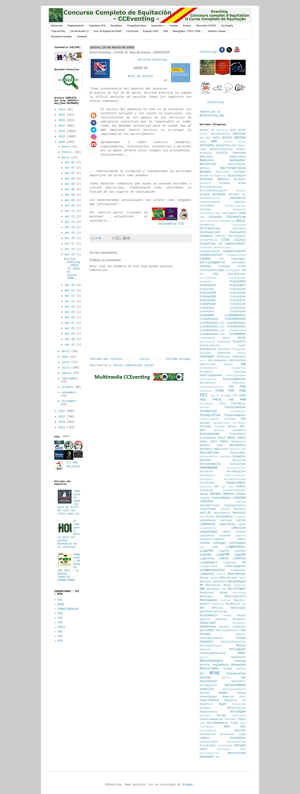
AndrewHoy (207, 145)
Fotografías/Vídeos (136, 25)
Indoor (241, 486)
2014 (63, 109)
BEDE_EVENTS (223, 172)
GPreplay (219, 430)
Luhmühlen (207, 573)
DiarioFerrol (207, 342)
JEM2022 (241, 494)
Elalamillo (208, 349)
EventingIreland (236, 375)
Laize (242, 524)
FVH (60, 636)
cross (242, 266)
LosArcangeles (235, 566)
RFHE (61, 604)
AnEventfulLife (226, 145)
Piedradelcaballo (211, 638)
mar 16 (70, 238)
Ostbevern (239, 619)
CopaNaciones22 (210, 251)
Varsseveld (227, 734)
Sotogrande (239, 704)
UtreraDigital (208, 730)
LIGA (215, 547)
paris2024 (207, 630)
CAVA (242, 213)
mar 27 (70, 323)
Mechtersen (213, 585)
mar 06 (70, 189)
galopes (205, 423)
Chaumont (206, 235)
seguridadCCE (209, 700)
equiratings (208, 364)
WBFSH (203, 749)
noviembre (69, 392)
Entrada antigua (178, 359)
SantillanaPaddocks (234, 689)
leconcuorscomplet (212, 539)
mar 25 (70, 312)
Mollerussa (239, 593)
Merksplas (213, 589)
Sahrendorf (238, 681)
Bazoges (205, 171)
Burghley (219, 194)
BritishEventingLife (213, 190)
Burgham (205, 194)
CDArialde (212, 221)
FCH (60, 640)
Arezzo (241, 149)
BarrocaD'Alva (233, 168)
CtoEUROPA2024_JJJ (212, 334)
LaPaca (226, 532)
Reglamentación (75, 25)
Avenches (239, 152)
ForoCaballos (238, 411)
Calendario (238, 198)
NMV (202, 608)
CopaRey (205, 258)
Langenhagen (208, 531)
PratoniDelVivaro (212, 653)
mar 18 (70, 249)
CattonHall (230, 213)
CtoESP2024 (207, 311)
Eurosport (206, 371)
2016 (63, 120)
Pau (243, 630)
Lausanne (225, 535)
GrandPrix (239, 430)
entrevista (238, 360)
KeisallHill (222, 513)
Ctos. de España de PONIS (107, 31)
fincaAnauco (207, 404)
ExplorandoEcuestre (211, 387)
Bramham (225, 183)
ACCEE (242, 130)
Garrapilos (239, 423)
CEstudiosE (239, 225)
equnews (228, 364)
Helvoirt (235, 449)
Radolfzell (238, 657)
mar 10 (70, 205)
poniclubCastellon (233, 641)
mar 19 (70, 254)
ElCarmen (223, 349)
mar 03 (70, 173)
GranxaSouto (238, 434)
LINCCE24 (239, 558)
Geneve (232, 426)
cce (202, 217)
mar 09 (70, 200)
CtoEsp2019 (208, 292)
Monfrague (206, 596)
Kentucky (239, 512)
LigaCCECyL (236, 547)
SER (244, 700)
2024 (63, 427)
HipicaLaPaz (238, 452)
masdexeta (219, 581)
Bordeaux (240, 179)
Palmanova (239, 627)
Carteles (174, 25)
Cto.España (227, 25)
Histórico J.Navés (217, 31)
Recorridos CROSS (206, 25)
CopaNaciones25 (237, 255)
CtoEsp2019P (238, 293)
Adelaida (239, 133)
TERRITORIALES (68, 609)
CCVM (202, 221)
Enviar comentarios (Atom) (134, 365)
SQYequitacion (236, 708)
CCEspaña (215, 216)
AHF (214, 141)
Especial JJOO (150, 31)
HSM (216, 486)
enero (66, 146)
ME (201, 585)
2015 (63, 114)
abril (66, 351)
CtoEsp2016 (208, 285)
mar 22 (70, 295)
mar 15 (70, 232)
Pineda (241, 637)
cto (215, 274)
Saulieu (205, 693)
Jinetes (205, 498)
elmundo (241, 353)
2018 (63, 131)
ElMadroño (223, 353)
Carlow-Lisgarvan (235, 206)
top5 (202, 723)
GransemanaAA (209, 433)
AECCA (216, 138)
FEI (60, 599)
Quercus (204, 657)
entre (203, 360)
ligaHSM (240, 554)
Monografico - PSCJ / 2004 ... (188, 31)
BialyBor (240, 172)
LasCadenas (207, 535)
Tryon (234, 722)
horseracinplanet (235, 475)
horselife (206, 471)
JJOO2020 (239, 497)
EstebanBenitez (209, 368)
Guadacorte (238, 441)
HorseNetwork (207, 475)
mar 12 (70, 216)
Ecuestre (239, 341)
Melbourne (240, 585)
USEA (226, 726)
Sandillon (207, 689)
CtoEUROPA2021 (236, 323)
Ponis (241, 645)
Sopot (223, 704)
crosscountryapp (212, 270)
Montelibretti (235, 596)
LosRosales (238, 570)
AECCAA (227, 137)
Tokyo (242, 719)
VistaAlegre (208, 745)
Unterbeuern (207, 727)
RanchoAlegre (211, 661)
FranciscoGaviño (209, 419)
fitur (222, 403)
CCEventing (215, 102)
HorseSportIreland (235, 479)
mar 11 (70, 211)
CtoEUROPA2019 (235, 319)
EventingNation (234, 379)
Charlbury (239, 228)
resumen (228, 668)
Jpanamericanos (210, 505)
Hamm (220, 445)
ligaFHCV (240, 551)
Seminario (230, 700)
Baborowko (206, 156)
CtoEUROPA (207, 315)
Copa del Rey (58, 31)
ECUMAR (242, 345)
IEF (223, 487)
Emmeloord (239, 356)
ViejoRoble (238, 737)
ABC (212, 130)
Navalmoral (217, 604)
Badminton (207, 160)
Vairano (240, 730)
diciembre (69, 401)
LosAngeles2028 (209, 566)
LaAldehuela (208, 520)
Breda (242, 183)
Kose (202, 517)
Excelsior (239, 383)
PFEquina (240, 634)
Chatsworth (238, 232)
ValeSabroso (208, 734)
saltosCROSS (235, 685)
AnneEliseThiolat (221, 149)
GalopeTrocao (221, 423)
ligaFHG (205, 554)
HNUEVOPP (205, 460)
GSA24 (224, 441)
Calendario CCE (97, 25)
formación (208, 411)
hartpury (206, 449)
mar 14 (70, 227)
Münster (225, 600)
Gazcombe (220, 426)
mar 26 (70, 317)
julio (66, 367)
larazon (241, 532)
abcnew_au (222, 130)
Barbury (205, 168)
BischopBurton (218, 176)
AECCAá (240, 137)
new (244, 604)
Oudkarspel (208, 622)
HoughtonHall (236, 482)
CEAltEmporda (227, 221)
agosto (67, 373)
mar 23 (70, 301)
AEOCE (203, 142)
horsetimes (207, 483)
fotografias (210, 415)
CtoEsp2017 (238, 285)
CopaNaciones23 (234, 251)
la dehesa (240, 517)
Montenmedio (208, 600)
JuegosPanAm (208, 509)
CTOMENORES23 (207, 338)
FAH (60, 622)
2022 (63, 416)
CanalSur (240, 202)
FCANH (220, 390)
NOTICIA (217, 608)
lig (202, 547)
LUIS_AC (221, 574)
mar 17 (70, 243)
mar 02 (70, 167)
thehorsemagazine (211, 719)
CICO (225, 240)
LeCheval (240, 536)
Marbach (232, 577)
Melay (227, 585)
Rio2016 (205, 677)
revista (241, 668)
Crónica (224, 266)
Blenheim (206, 179)
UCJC (243, 723)
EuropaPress (239, 368)
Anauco (242, 142)
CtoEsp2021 (208, 300)
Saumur (223, 692)
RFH (202, 673)
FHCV (203, 399)
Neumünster (233, 604)
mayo (66, 356)
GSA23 (213, 441)
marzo (66, 157)
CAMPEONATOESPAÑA (210, 202)
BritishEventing (210, 187)
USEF (243, 726)
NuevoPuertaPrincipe (213, 611)
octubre (68, 387)
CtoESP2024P (238, 311)
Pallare (224, 627)
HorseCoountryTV (236, 468)
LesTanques (238, 543)
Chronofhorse (208, 240)
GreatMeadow (208, 438)
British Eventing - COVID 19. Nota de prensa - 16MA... (72, 269)
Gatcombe (205, 426)
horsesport (206, 479)
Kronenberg (224, 516)
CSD (243, 270)
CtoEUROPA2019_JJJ (212, 323)
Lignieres (207, 558)
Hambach (205, 445)
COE (220, 244)
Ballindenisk (237, 164)
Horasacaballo (210, 463)
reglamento (220, 664)
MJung (223, 592)
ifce (230, 487)
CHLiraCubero (237, 236)
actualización (220, 133)
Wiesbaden (207, 756)
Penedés (205, 634)
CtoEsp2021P (238, 300)
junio (66, 362)
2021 (63, 411)
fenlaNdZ (225, 396)
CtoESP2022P (238, 304)
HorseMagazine (236, 471)
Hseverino (205, 487)
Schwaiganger (208, 696)
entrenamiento (217, 360)
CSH (202, 274)
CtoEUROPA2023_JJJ (212, 330)
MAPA (222, 577)
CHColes (220, 236)
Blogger (187, 784)
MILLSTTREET (237, 588)
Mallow (204, 577)
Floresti (205, 407)
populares (205, 649)
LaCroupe (226, 520)
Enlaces (187, 25)
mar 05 (70, 184)
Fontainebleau (235, 407)
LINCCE (223, 558)
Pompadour (207, 641)
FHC (60, 631)
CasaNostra (239, 209)
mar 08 (70, 194)
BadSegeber (238, 160)
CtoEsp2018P (238, 289)
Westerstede (237, 753)
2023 (63, 422)
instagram (206, 490)
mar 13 (70, 221)
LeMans (241, 539)
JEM (165, 31)
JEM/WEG (215, 494)
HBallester (221, 449)
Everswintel (208, 383)
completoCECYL (235, 243)
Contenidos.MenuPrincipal (215, 247)
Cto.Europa (132, 31)
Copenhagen (238, 259)
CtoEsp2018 (207, 289)
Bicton (204, 175)
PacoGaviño (239, 623)
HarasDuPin (238, 445)
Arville (222, 152)
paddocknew (208, 626)
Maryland (205, 581)
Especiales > (157, 25)
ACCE (233, 130)
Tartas (221, 715)
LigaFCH (224, 551)
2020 (63, 142)
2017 (63, 125)
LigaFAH (206, 551)
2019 (63, 136)
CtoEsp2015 (238, 281)
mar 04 (70, 178)
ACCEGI (203, 134)
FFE (235, 395)
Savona (241, 693)
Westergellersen (209, 753)
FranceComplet (235, 415)
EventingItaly (208, 379)
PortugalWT (238, 649)
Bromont (241, 191)
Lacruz (241, 520)
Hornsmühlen (238, 464)
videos (204, 737)
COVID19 (205, 266)
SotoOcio (205, 708)
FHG (231, 399)
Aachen (204, 130)
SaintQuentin (208, 685)
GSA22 (203, 441)
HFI (244, 449)
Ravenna (205, 665)
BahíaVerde (208, 164)
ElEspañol (205, 353)
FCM (60, 618)
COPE (221, 259)
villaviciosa (208, 742)
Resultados (116, 25)
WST (218, 757)
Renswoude (238, 664)
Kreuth (210, 516)
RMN (243, 677)
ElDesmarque (239, 349)
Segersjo (228, 696)
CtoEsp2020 (208, 296)
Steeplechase (208, 712)
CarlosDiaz (207, 205)
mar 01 (70, 162)
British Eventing (153, 59)
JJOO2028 (240, 501)
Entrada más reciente (106, 359)
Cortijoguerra (212, 262)
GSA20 (231, 437)
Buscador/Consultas (61, 36)
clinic (240, 240)
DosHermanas (224, 342)
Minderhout (207, 592)
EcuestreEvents (210, 345)
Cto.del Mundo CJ (79, 31)
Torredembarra (217, 722)
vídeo (242, 734)
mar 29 (70, 333)
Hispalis (239, 456)
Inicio (144, 359)
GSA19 (221, 438)
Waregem (240, 745)
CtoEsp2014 (206, 281)
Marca (242, 578)
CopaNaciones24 (211, 254)
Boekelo (223, 179)
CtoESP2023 (207, 308)
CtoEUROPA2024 (237, 330)
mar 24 (70, 306)
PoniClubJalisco (210, 645)
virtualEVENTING (236, 742)
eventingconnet (211, 375)
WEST (243, 749)
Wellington (223, 749)
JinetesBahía (221, 497)
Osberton (221, 619)
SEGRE (242, 697)
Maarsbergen (237, 573)
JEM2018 (228, 494)
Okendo (227, 615)
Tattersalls (239, 716)
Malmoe (214, 578)
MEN (202, 588)
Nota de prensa (140, 76)
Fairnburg (205, 391)
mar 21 (70, 290)
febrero (68, 152)
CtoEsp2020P (238, 296)
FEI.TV (214, 396)
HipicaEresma (209, 452)
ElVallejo (223, 356)
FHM (60, 613)
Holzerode (239, 460)
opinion (205, 619)
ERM (243, 364)
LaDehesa (207, 524)
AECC (208, 138)
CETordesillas (210, 228)
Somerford (206, 704)
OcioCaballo (208, 615)
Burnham (234, 194)
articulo (205, 153)
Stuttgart (205, 716)
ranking (240, 660)
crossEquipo (233, 270)
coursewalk (238, 262)
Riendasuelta (236, 673)
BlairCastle (237, 175)
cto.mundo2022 (208, 278)
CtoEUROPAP (238, 334)
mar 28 (70, 328)
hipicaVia (225, 456)
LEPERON (205, 543)
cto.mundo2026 (237, 278)
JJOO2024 (206, 501)
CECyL (241, 221)
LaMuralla (238, 527)
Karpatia (240, 509)
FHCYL (62, 627)
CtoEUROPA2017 (235, 315)
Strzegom (238, 711)
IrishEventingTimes (234, 490)
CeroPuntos (207, 225)
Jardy (204, 494)
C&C (244, 194)
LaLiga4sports (208, 528)
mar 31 (70, 344)
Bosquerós (205, 183)
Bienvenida (56, 25)
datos (226, 338)
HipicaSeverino (209, 456)
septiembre (70, 378)
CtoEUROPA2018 (209, 319)
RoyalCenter (208, 681)
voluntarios (225, 745)
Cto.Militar (237, 274)
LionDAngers (208, 562)
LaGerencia (227, 524)
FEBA (242, 390)
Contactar (82, 36)
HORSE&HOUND (208, 467)
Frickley (230, 419)
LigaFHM (222, 554)
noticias (238, 608)
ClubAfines (208, 243)
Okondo (241, 615)
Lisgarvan (229, 562)
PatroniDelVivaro (227, 630)
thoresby (230, 719)
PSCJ (242, 653)
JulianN (224, 509)
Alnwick (227, 142)
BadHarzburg (238, 156)
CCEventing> (209, 51)
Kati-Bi (205, 512)
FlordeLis (238, 403)
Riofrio (226, 678)
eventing (240, 371)
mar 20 (70, 285)
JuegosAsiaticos (235, 505)
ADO (202, 138)
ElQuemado (207, 356)
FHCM (242, 395)
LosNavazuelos (212, 570)
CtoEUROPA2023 (236, 326)
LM (244, 562)
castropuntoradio (210, 213)
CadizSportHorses (210, 198)
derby (242, 337)
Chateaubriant (210, 232)
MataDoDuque (237, 581)
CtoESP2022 (208, 304)
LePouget (219, 543)
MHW (224, 589)
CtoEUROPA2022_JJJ (212, 326)
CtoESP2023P (238, 308)
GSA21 (242, 437)
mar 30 (70, 339)
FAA (231, 386)
